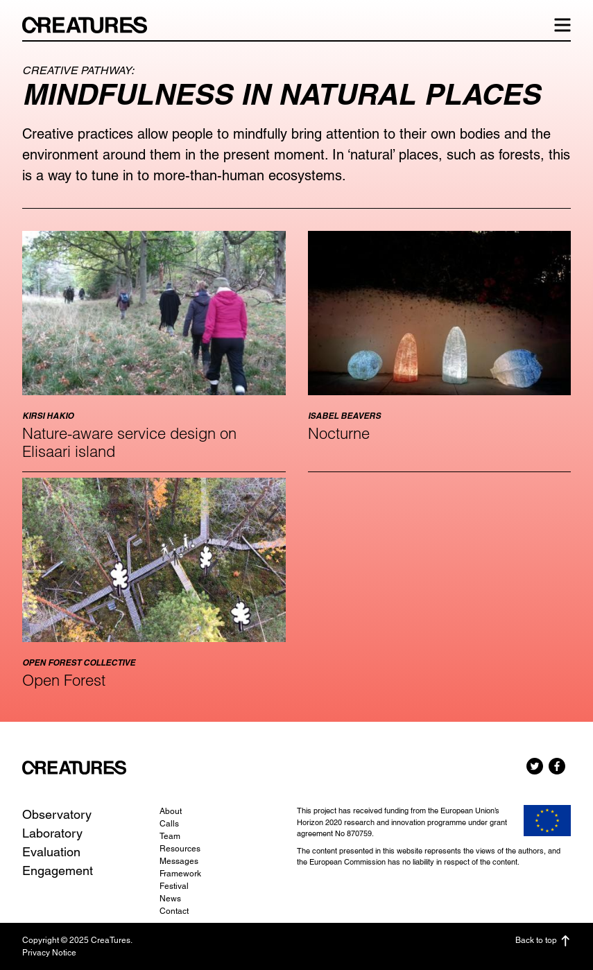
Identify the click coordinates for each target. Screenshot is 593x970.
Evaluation (51, 852)
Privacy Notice (49, 953)
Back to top (543, 940)
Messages (179, 861)
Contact (174, 911)
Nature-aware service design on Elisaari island (129, 442)
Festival (174, 886)
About (171, 811)
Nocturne (339, 433)
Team (170, 836)
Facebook (557, 766)
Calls (169, 824)
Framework (180, 873)
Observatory (57, 814)
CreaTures (91, 25)
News (170, 898)
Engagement (57, 870)
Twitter (534, 766)
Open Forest (63, 680)
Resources (180, 849)
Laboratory (52, 833)
